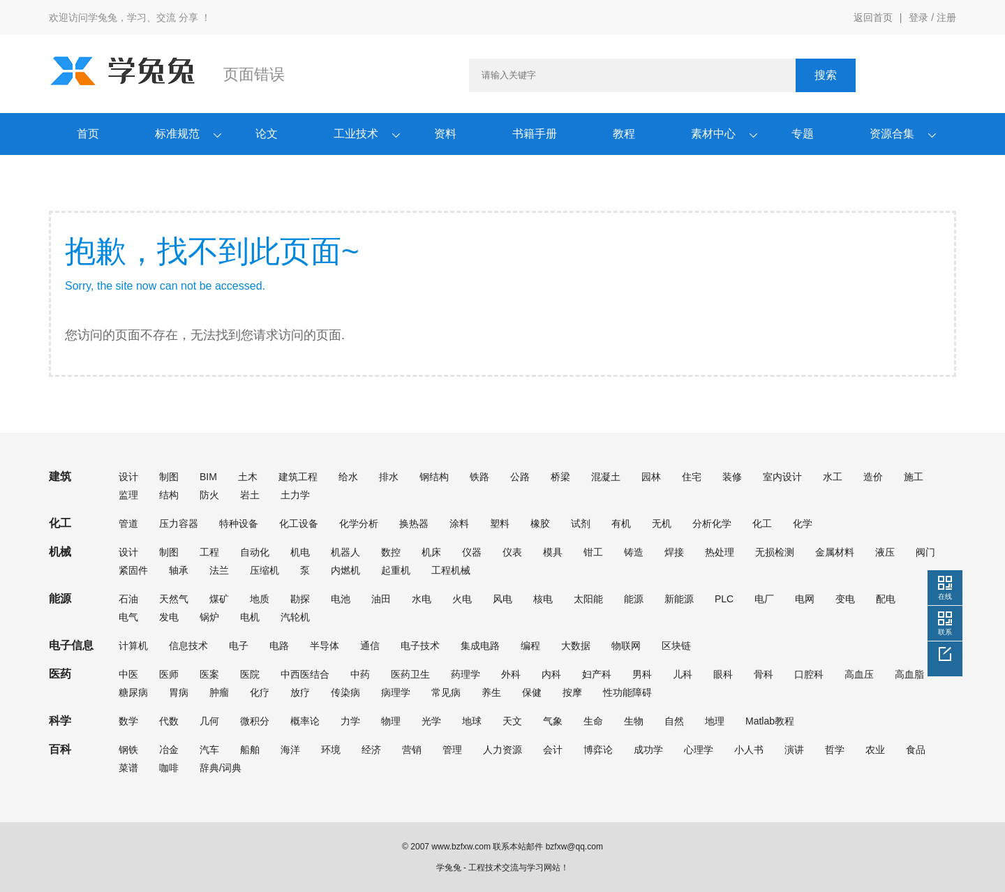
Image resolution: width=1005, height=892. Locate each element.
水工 (832, 476)
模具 (553, 552)
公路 (520, 476)
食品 (915, 749)
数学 (128, 721)
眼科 (723, 674)
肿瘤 (219, 692)
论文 (266, 134)
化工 (762, 523)
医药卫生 (410, 674)
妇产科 (596, 674)
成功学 (648, 749)
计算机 (133, 645)
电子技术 (420, 645)
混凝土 (605, 476)
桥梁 (560, 476)
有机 (621, 523)
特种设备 (238, 523)
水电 (421, 598)
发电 (169, 617)
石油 (128, 598)
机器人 (345, 552)
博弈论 (598, 749)
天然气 (173, 598)
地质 (259, 598)
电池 (340, 598)
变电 (845, 598)
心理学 (698, 749)
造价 (873, 476)
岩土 (250, 494)
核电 (543, 598)
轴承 (178, 570)
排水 (389, 476)
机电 (300, 552)
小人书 (749, 749)
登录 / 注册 (932, 17)
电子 (238, 645)
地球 (472, 721)
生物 (633, 721)
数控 (391, 552)
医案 (209, 674)
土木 (248, 476)
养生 (491, 692)
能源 (633, 598)
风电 (502, 598)
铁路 (479, 476)
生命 (593, 721)
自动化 (254, 552)
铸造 (633, 552)
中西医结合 (305, 674)
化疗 (259, 692)
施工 (913, 476)
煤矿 (219, 598)
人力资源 (502, 749)
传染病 (345, 692)
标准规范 (177, 134)
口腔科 (809, 674)
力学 (350, 721)
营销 (412, 749)
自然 (674, 721)
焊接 (674, 552)
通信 (370, 645)
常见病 (446, 692)
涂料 (459, 523)
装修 (732, 476)
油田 (381, 598)
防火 (209, 494)
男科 (642, 674)
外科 (511, 674)
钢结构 (434, 476)
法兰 (219, 570)
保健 (532, 692)
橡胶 (540, 523)
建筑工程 (298, 476)
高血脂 (909, 674)
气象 (553, 721)
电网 (804, 598)
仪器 (472, 552)
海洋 (290, 749)
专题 (802, 134)
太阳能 (588, 598)
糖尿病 (133, 692)
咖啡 (169, 767)
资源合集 (892, 134)
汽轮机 (295, 617)
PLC (724, 598)
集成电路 (480, 645)
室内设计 (782, 476)
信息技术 (188, 645)
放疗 (300, 692)
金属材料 (834, 552)
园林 (651, 476)
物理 (391, 721)
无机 (661, 523)
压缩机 (264, 570)
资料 (445, 134)
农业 (875, 749)
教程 (624, 134)
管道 (128, 523)
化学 (802, 523)
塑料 (499, 523)
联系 (945, 632)
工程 (209, 552)
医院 (250, 674)
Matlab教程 (769, 721)
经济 (371, 749)
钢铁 (128, 749)
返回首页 (873, 17)
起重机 (395, 570)
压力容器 (178, 523)
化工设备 (298, 523)
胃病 (178, 692)
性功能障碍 (627, 692)
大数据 (575, 645)
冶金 (169, 749)
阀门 (925, 552)
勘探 (300, 598)
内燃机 (345, 570)
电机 (250, 617)
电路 (279, 645)
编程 (530, 645)
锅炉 (209, 617)
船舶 (250, 749)
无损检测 (774, 552)
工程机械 (450, 570)
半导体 (324, 645)
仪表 (512, 552)
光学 (431, 721)
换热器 (414, 523)
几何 (209, 721)
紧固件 (133, 570)
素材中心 (713, 134)
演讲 (794, 749)
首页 (88, 134)
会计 (553, 749)
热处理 (719, 552)
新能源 (679, 598)
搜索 (825, 75)
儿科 (682, 674)
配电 (885, 598)
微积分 (254, 721)
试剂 (580, 523)
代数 (169, 721)
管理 (452, 749)
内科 (551, 674)
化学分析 (358, 523)
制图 (169, 476)
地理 (714, 721)
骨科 (763, 674)
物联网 (626, 645)
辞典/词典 (220, 767)
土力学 (295, 494)
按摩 (572, 692)
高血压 (859, 674)
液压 (885, 552)
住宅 (691, 476)
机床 (431, 552)
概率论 (305, 721)
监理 (128, 494)
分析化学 (711, 523)
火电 (462, 598)
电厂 (764, 598)
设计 (128, 476)
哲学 (834, 749)
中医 (128, 674)
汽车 (209, 749)
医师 (169, 674)
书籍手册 (534, 134)
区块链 (676, 645)
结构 (169, 494)
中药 (360, 674)
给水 (348, 476)
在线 (945, 596)
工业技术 (356, 134)
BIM (208, 476)
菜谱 (128, 767)
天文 (512, 721)
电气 (128, 617)
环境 (331, 749)
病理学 (395, 692)
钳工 (593, 552)
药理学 (465, 674)
